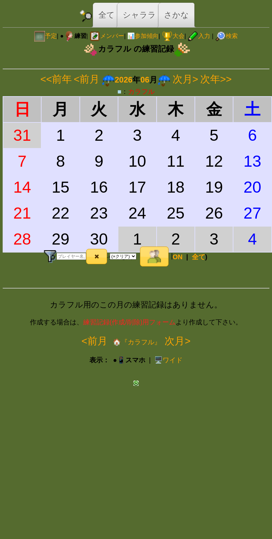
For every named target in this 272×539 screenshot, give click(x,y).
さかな (176, 14)
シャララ (139, 14)
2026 (123, 79)
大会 (173, 36)
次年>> (216, 79)
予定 (45, 36)
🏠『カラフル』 (136, 342)
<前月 (87, 79)
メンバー (106, 36)
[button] (96, 256)
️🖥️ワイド (168, 360)
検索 (226, 36)
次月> (186, 79)
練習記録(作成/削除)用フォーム (129, 322)
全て (106, 14)
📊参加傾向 (143, 36)
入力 (199, 36)
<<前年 (56, 79)
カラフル (141, 91)
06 (144, 79)
